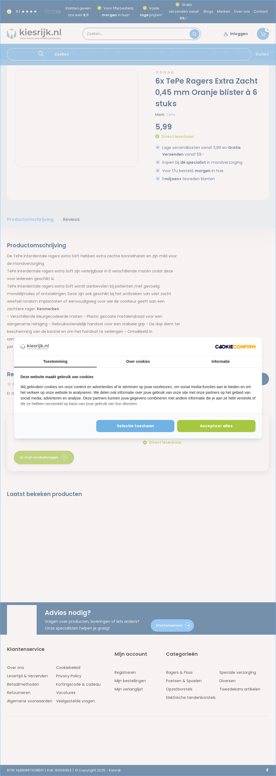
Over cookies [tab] (138, 361)
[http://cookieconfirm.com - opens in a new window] (235, 346)
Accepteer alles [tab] (216, 426)
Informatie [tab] (221, 361)
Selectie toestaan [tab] (135, 426)
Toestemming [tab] (55, 361)
